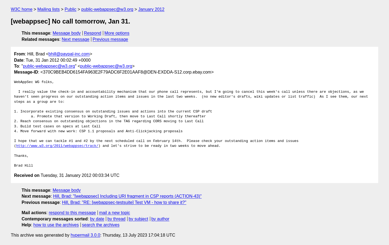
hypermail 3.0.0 (85, 235)
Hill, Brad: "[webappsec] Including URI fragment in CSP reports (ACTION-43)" (127, 196)
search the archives (101, 225)
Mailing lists (48, 9)
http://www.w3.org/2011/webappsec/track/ (57, 146)
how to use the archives (56, 225)
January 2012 (151, 9)
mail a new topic (114, 212)
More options (117, 33)
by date (97, 219)
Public (70, 9)
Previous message (110, 39)
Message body (67, 33)
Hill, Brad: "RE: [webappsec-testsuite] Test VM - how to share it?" (124, 202)
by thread (117, 219)
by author (160, 219)
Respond (92, 33)
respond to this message (72, 212)
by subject (138, 219)
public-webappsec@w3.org (107, 9)
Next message (75, 39)
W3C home (21, 9)
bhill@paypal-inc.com (69, 54)
